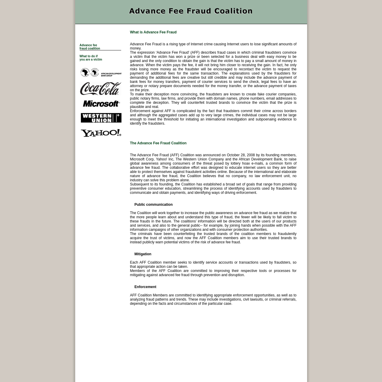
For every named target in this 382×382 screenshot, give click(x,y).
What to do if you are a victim (91, 58)
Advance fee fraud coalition (90, 47)
